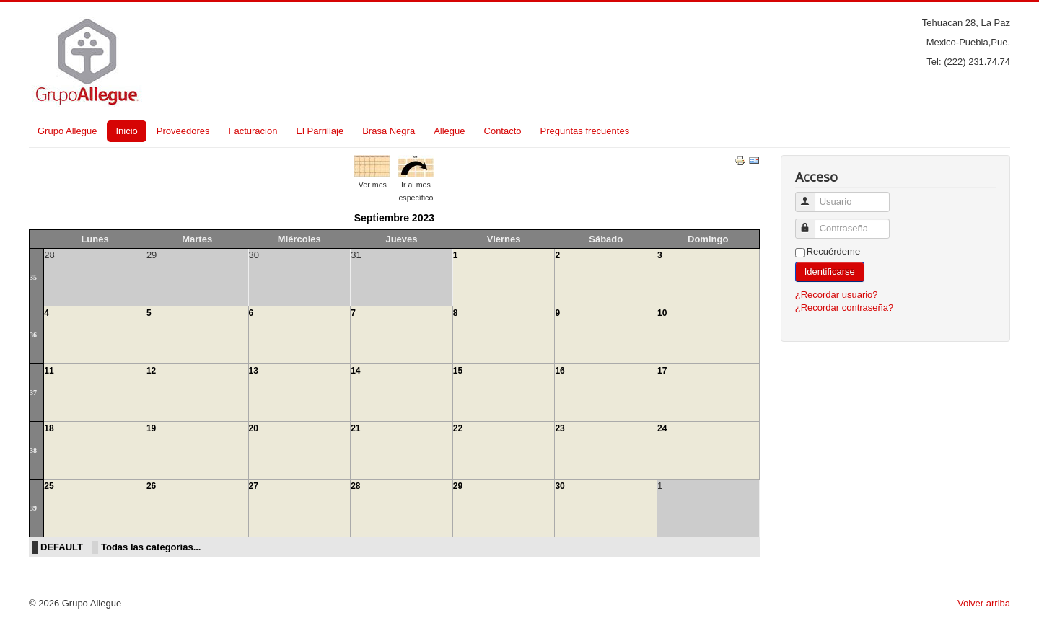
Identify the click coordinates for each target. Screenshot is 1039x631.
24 (662, 428)
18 (48, 428)
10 (662, 313)
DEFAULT (61, 547)
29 (457, 486)
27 (253, 486)
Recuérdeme (833, 251)
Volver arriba (983, 603)
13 (253, 371)
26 (151, 486)
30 (559, 486)
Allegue (449, 130)
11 (48, 371)
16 (559, 371)
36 (33, 335)
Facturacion (252, 130)
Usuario (810, 195)
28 (355, 486)
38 (33, 450)
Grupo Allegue (67, 130)
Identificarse (830, 271)
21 (355, 428)
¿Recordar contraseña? (844, 307)
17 (662, 371)
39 (33, 508)
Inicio (126, 130)
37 (33, 393)
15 (457, 371)
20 (253, 428)
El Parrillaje (319, 130)
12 (151, 371)
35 (33, 277)
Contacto (503, 130)
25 (48, 486)
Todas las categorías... (151, 547)
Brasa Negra (388, 130)
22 (457, 428)
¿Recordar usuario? (836, 294)
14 (355, 371)
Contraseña (810, 222)
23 (559, 428)
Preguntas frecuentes (585, 130)
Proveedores (183, 130)
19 (151, 428)
